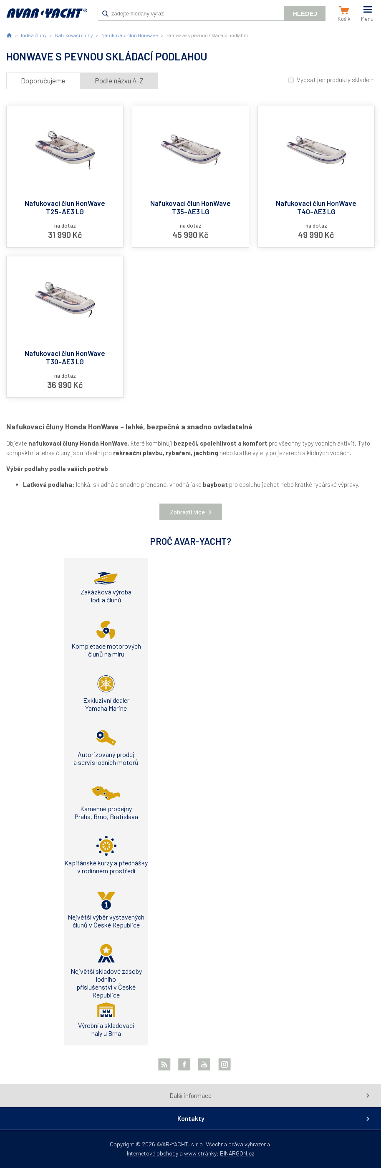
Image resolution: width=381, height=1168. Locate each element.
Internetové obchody (152, 1153)
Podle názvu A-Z (119, 80)
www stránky (200, 1153)
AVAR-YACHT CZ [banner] (46, 17)
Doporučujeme (43, 80)
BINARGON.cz (237, 1153)
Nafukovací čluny (74, 35)
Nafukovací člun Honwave (129, 35)
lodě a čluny (33, 35)
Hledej (305, 13)
